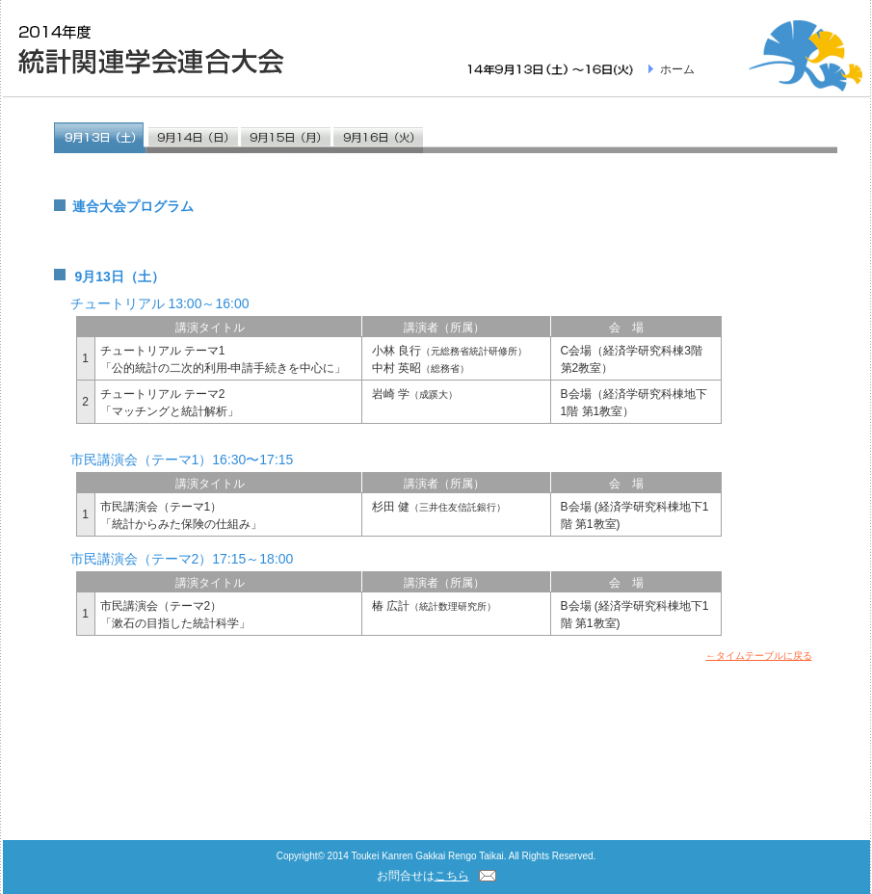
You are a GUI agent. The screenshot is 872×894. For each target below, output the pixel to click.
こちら (452, 875)
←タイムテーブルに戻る (759, 655)
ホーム (677, 69)
